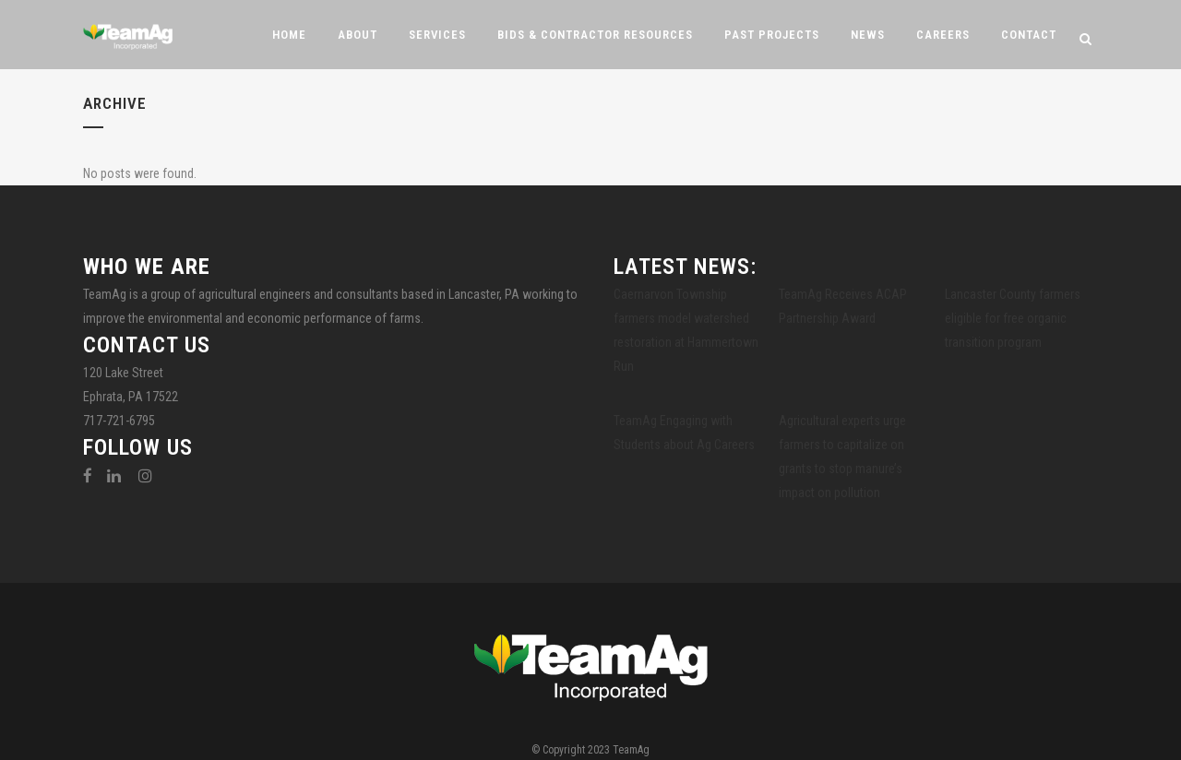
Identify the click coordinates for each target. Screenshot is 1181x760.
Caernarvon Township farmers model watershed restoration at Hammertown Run (686, 330)
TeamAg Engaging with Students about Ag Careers (684, 432)
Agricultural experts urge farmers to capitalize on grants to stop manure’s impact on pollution (842, 456)
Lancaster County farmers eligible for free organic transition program (1012, 318)
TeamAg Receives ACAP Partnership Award (843, 306)
